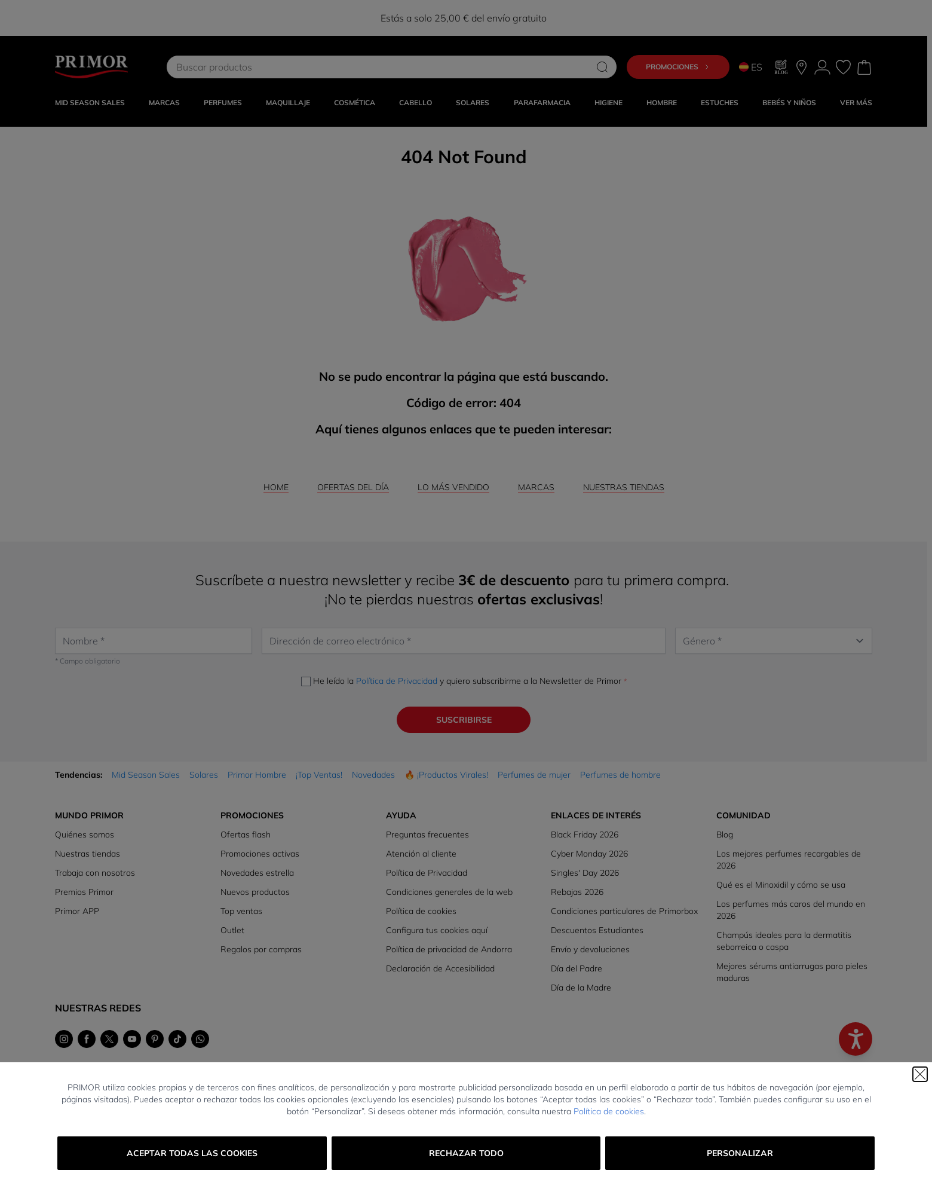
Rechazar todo (466, 1153)
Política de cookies (609, 1111)
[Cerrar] (920, 1074)
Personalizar (740, 1153)
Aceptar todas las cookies (192, 1153)
